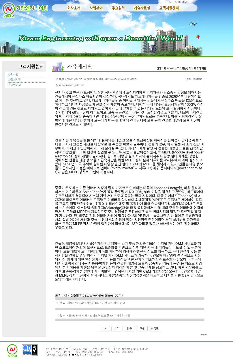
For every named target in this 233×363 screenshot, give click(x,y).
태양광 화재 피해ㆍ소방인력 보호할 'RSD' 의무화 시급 (98, 315)
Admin (203, 334)
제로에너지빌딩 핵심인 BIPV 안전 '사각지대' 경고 (96, 302)
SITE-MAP (181, 2)
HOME (169, 2)
